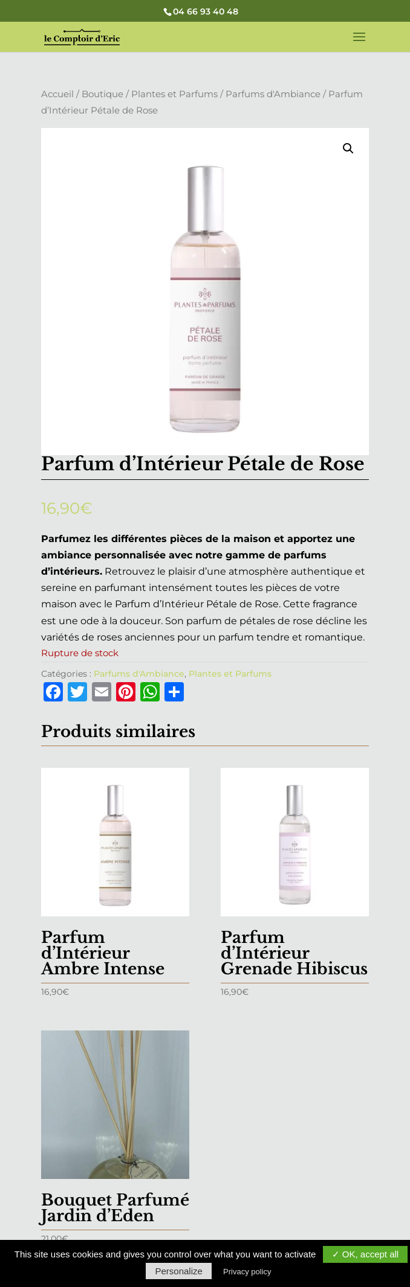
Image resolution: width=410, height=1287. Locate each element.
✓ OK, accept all (365, 1254)
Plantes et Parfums (174, 94)
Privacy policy (247, 1271)
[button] (348, 148)
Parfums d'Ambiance (273, 94)
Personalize (178, 1271)
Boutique (102, 94)
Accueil (57, 94)
